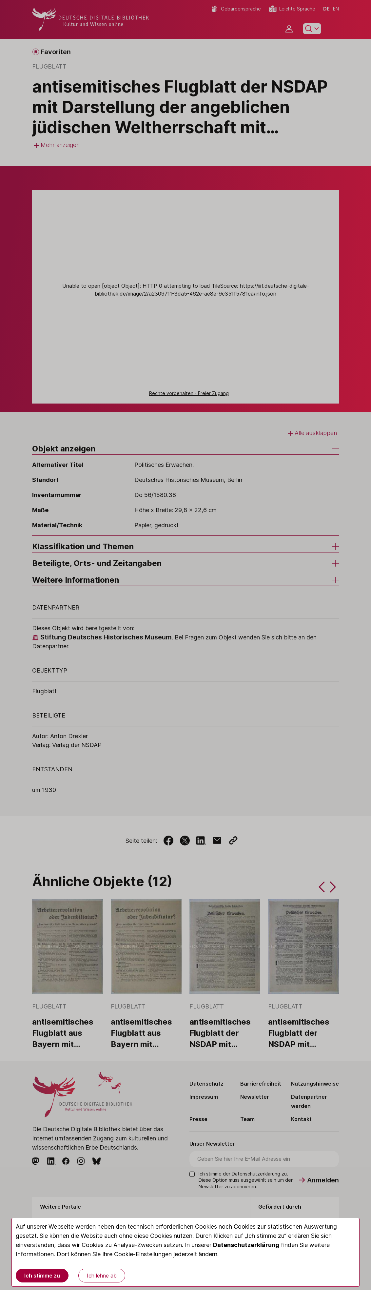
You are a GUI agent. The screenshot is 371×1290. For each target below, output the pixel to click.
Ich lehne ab (102, 1275)
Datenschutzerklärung (246, 1244)
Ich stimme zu (42, 1275)
